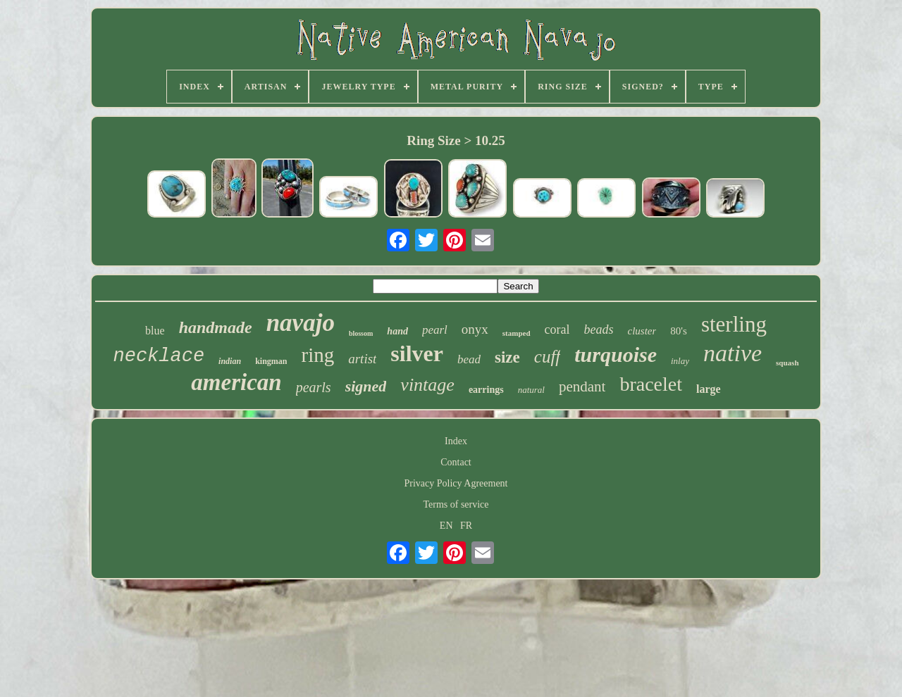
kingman (271, 361)
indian (229, 361)
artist (362, 358)
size (507, 357)
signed (366, 386)
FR (466, 525)
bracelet (650, 384)
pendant (582, 386)
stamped (516, 333)
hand (397, 331)
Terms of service (455, 504)
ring (317, 355)
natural (531, 389)
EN (446, 525)
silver (416, 353)
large (708, 389)
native (732, 353)
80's (678, 331)
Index (456, 441)
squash (787, 362)
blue (155, 331)
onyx (475, 329)
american (236, 382)
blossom (361, 333)
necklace (158, 356)
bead (469, 359)
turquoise (615, 354)
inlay (680, 361)
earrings (486, 389)
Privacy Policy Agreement (456, 483)
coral (557, 329)
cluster (642, 331)
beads (599, 329)
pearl (434, 330)
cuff (547, 356)
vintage (427, 385)
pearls (313, 387)
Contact (455, 462)
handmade (215, 327)
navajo (300, 323)
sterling (734, 324)
